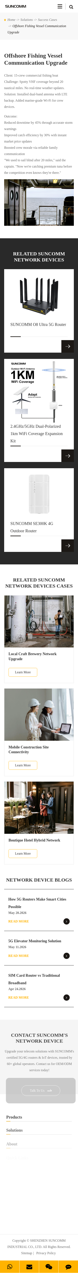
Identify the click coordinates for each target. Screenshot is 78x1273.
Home (11, 19)
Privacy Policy (46, 1253)
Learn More (23, 672)
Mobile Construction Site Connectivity (29, 749)
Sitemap (26, 1253)
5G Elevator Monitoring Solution (34, 941)
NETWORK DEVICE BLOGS (39, 880)
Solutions (26, 19)
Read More (39, 921)
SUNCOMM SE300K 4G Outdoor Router (31, 528)
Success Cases (47, 19)
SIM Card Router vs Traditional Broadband (34, 979)
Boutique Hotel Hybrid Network (34, 840)
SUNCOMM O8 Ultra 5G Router (38, 329)
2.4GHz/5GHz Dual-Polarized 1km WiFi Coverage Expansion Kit (36, 435)
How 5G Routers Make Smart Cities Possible (37, 903)
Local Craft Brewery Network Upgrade (33, 656)
